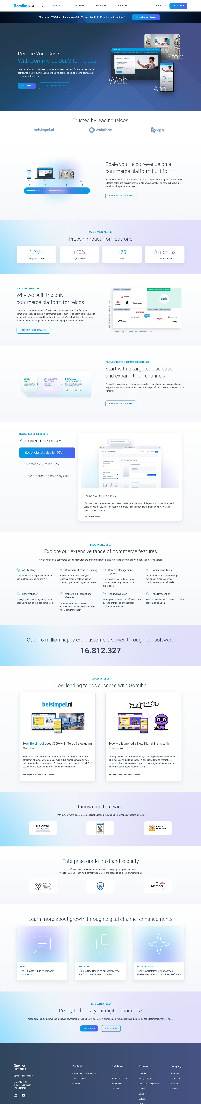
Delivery (115, 1089)
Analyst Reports (146, 1078)
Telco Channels (79, 1078)
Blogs (141, 1094)
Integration (116, 1084)
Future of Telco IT (119, 1078)
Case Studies (145, 1073)
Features (76, 1084)
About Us (175, 1073)
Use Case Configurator (149, 1084)
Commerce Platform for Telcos (86, 1073)
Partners (174, 1084)
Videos (142, 1099)
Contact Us (175, 1078)
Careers (174, 1089)
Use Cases (116, 1073)
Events (142, 1089)
